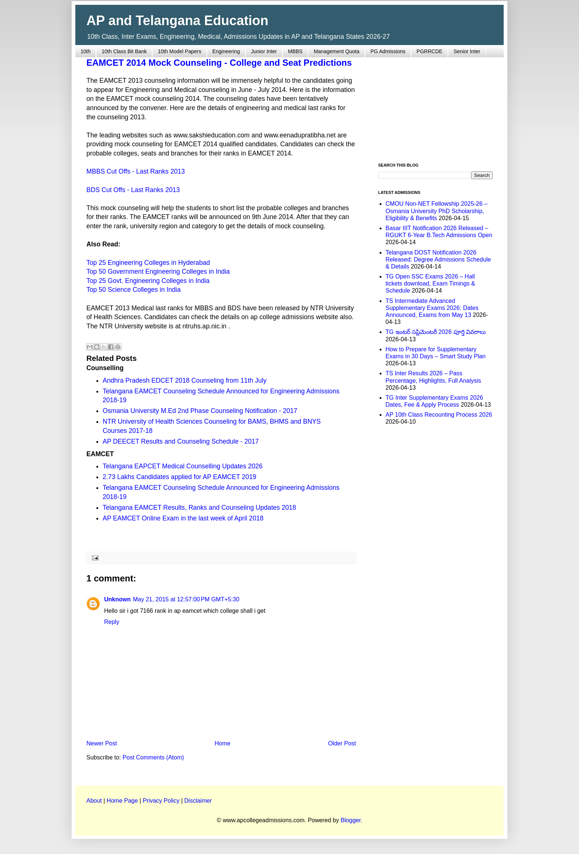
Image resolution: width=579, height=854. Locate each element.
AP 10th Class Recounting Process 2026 (439, 414)
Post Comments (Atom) (153, 757)
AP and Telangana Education (177, 20)
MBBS (295, 51)
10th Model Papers (179, 51)
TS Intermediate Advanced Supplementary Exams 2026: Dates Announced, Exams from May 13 (432, 308)
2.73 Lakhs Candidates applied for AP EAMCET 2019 (179, 477)
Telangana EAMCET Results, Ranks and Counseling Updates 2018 (199, 507)
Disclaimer (198, 800)
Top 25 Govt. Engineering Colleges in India (148, 280)
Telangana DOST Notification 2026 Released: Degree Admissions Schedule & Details (438, 259)
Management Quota (336, 51)
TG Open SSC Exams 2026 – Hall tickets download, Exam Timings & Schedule (430, 283)
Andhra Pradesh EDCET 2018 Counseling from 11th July (185, 380)
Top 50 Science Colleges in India (133, 289)
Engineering (226, 51)
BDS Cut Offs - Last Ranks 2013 (133, 190)
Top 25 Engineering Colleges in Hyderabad (148, 262)
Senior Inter (466, 51)
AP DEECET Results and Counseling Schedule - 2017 (181, 441)
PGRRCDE (429, 51)
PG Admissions (387, 51)
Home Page (122, 800)
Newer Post (101, 743)
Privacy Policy (161, 800)
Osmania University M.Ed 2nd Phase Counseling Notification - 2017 (200, 410)
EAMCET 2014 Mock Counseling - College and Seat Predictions (219, 63)
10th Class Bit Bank (124, 51)
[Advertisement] (435, 105)
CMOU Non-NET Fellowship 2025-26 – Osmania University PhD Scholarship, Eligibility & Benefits (436, 211)
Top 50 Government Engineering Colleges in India (158, 271)
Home (222, 743)
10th (85, 51)
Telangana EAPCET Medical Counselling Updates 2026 (183, 466)
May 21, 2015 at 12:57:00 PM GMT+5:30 (186, 599)
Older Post (342, 743)
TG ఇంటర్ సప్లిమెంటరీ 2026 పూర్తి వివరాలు (436, 332)
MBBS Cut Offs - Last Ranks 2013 (135, 171)
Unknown (117, 599)
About (94, 800)
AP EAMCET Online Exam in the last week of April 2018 (183, 518)
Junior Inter (264, 51)
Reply (111, 622)
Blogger (350, 820)
